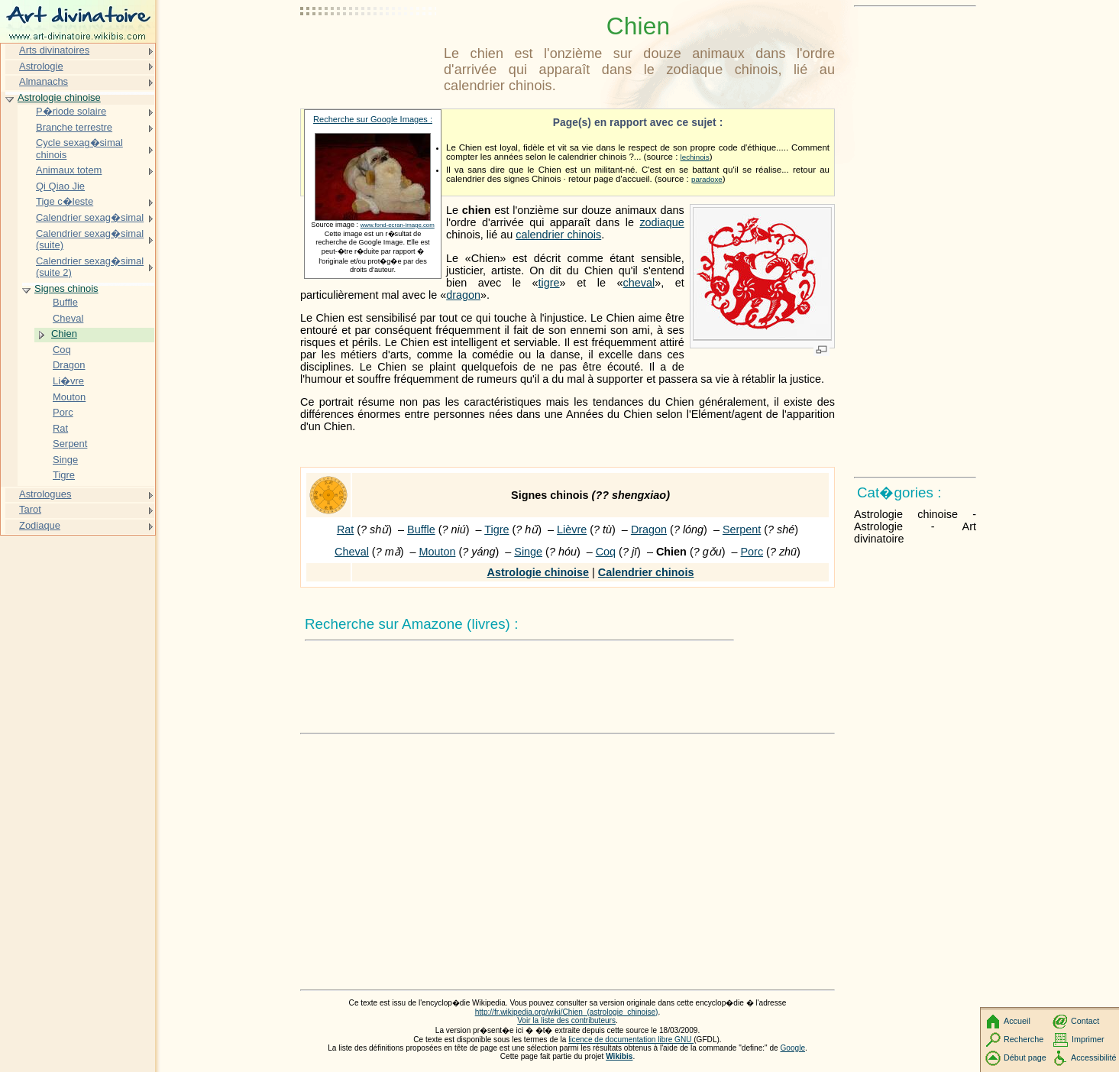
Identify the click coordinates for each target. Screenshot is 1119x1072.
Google (793, 1048)
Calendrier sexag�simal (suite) (90, 239)
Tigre (496, 529)
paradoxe (707, 179)
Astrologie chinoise (538, 572)
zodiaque (661, 222)
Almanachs (43, 81)
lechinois (695, 157)
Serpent (742, 529)
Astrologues (45, 494)
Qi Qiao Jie (60, 186)
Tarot (30, 509)
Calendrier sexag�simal (90, 217)
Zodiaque (39, 525)
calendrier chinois (558, 234)
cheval (639, 283)
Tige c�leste (64, 201)
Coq (606, 552)
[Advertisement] (369, 49)
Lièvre (572, 529)
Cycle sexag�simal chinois (79, 148)
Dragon (649, 529)
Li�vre (68, 381)
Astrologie (41, 66)
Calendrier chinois (646, 572)
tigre (549, 283)
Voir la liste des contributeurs (566, 1020)
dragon (463, 295)
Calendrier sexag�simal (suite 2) (90, 267)
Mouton (437, 552)
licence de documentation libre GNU (631, 1039)
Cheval (352, 552)
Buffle (421, 529)
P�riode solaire (71, 111)
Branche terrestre (74, 127)
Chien (64, 333)
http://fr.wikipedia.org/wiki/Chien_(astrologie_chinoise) (566, 1012)
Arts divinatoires (54, 50)
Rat (345, 529)
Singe (528, 552)
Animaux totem (69, 170)
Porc (752, 552)
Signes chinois (66, 288)
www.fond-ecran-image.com (398, 225)
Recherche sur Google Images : (372, 119)
